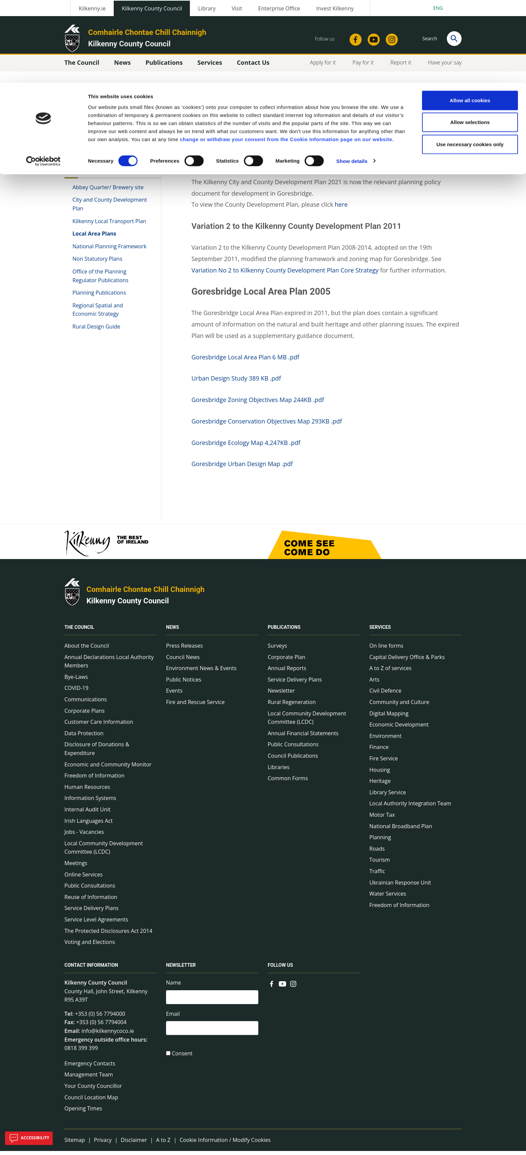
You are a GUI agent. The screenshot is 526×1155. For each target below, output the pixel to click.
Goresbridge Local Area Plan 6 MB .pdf (245, 361)
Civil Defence (385, 694)
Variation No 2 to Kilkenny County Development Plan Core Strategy (285, 274)
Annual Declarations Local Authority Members (109, 665)
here (341, 208)
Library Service (387, 796)
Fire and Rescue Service (195, 705)
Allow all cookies (470, 17)
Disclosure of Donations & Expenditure (96, 753)
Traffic (377, 874)
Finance (378, 751)
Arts (374, 683)
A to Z (163, 1143)
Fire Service (383, 762)
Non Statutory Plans (97, 262)
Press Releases (184, 649)
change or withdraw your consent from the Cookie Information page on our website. (287, 56)
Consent (182, 1059)
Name (173, 986)
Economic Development (399, 728)
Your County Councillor (93, 1089)
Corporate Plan (286, 660)
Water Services (387, 897)
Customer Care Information (98, 726)
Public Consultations (89, 889)
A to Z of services (390, 672)
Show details (352, 78)
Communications (85, 703)
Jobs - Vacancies (84, 835)
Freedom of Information (94, 779)
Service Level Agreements (96, 923)
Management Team (88, 1078)
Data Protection (84, 737)
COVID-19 (76, 692)
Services (380, 631)
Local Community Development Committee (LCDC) (103, 851)
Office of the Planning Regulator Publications (100, 279)
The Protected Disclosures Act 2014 (108, 934)
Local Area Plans (94, 237)
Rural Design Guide (96, 330)
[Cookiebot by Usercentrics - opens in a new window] (43, 78)
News (172, 631)
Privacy (103, 1143)
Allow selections (470, 40)
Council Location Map (91, 1101)
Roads (377, 852)
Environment (385, 739)
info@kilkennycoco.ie (108, 1034)
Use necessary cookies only (470, 61)
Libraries (279, 770)
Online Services (83, 878)
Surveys (277, 649)
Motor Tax (382, 818)
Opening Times (83, 1112)
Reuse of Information (90, 900)
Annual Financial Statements (303, 737)
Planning (380, 841)
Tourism (379, 863)
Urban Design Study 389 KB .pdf (236, 382)
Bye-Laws (76, 680)
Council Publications (293, 759)
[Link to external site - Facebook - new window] (272, 987)
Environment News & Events (201, 672)
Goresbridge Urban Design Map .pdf (242, 468)
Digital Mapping (389, 717)
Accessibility (28, 1138)
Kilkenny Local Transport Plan (109, 225)
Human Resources (87, 790)
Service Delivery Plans (91, 912)
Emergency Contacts (89, 1067)
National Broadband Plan (400, 830)
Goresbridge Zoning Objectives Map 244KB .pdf (258, 403)
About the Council (86, 649)
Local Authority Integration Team (410, 807)
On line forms (386, 649)
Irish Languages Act (88, 824)
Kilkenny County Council (128, 604)
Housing (379, 773)
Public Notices (183, 683)
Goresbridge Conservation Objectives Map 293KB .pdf (267, 425)
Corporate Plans (84, 714)
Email (173, 1018)
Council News (183, 660)
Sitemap (74, 1143)
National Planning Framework (109, 250)
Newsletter (281, 694)
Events (174, 694)
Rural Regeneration (292, 705)
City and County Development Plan (109, 208)
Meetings (75, 866)
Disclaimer (134, 1143)
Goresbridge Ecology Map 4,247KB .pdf (246, 446)
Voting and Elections (89, 945)
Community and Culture (399, 705)
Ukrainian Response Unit (400, 886)
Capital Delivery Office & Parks (407, 660)
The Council (79, 631)
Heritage (380, 784)
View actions (383, 120)
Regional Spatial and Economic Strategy (97, 313)
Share (346, 120)
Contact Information (91, 968)
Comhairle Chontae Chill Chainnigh (146, 593)
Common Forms (288, 782)
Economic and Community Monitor (108, 768)
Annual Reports (287, 672)
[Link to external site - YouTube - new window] (282, 987)
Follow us (280, 968)
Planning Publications (99, 296)
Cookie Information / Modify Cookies (225, 1143)
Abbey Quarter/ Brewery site (108, 191)
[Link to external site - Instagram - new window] (293, 987)
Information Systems (90, 802)
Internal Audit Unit (87, 813)
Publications (284, 631)
